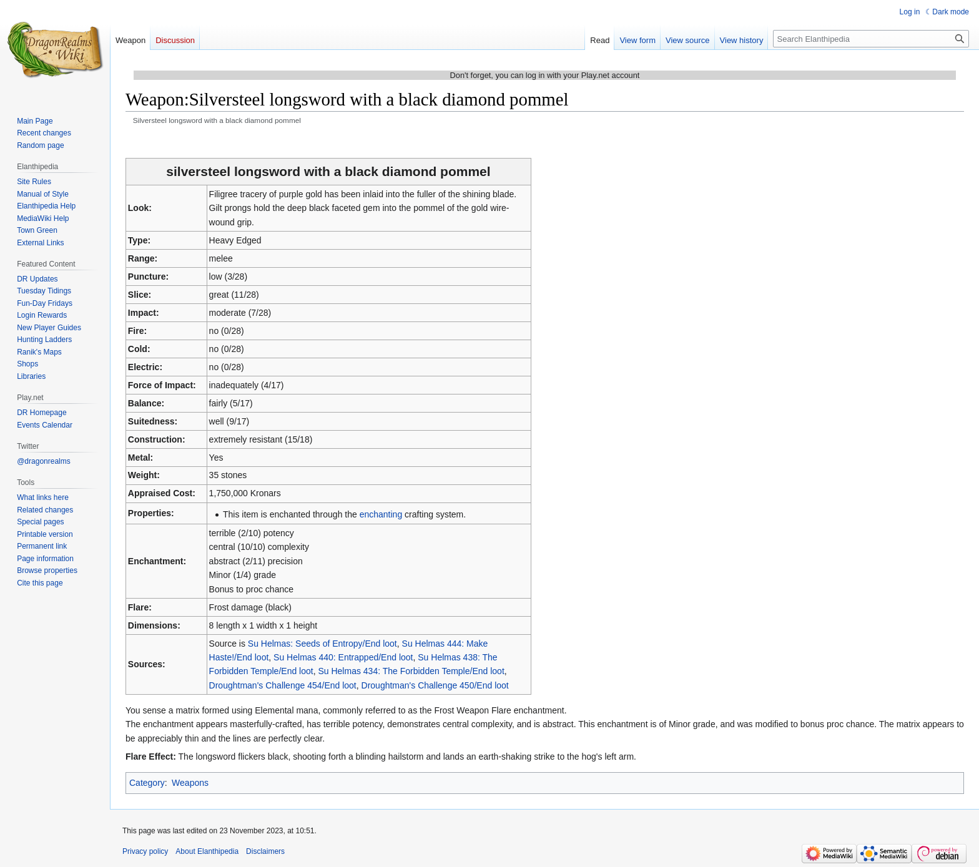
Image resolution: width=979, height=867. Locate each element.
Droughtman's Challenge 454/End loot (283, 685)
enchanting (381, 514)
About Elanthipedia (207, 851)
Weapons (190, 783)
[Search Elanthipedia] (871, 38)
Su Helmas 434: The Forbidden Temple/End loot (411, 671)
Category (147, 783)
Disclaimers (265, 851)
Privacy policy (145, 851)
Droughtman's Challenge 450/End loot (435, 685)
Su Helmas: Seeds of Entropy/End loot (322, 644)
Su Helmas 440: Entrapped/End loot (343, 657)
